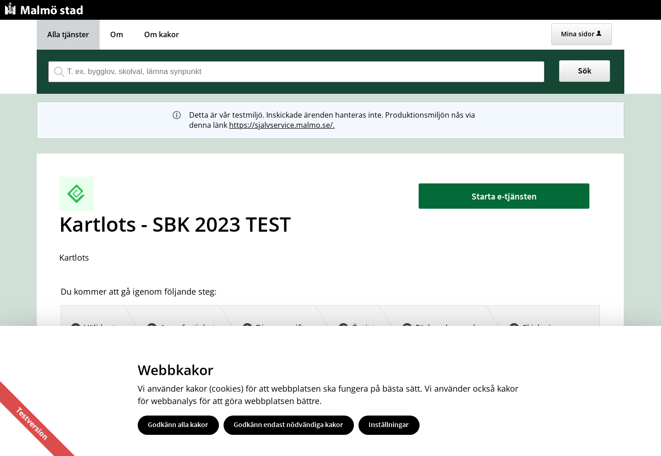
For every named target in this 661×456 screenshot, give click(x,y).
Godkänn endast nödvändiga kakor (288, 424)
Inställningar (389, 424)
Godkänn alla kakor (178, 424)
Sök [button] (584, 70)
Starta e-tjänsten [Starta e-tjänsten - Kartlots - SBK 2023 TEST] (504, 196)
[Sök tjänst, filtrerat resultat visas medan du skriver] (296, 71)
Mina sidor (581, 33)
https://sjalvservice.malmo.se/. (282, 125)
